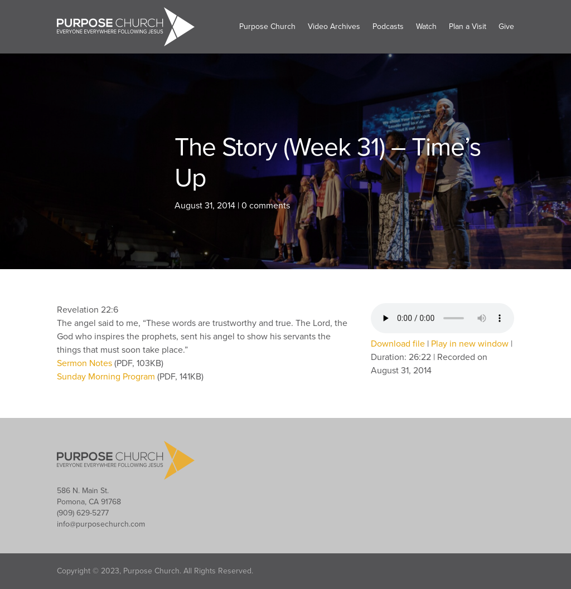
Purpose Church (267, 26)
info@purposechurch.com (101, 524)
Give (506, 26)
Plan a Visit (467, 26)
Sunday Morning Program (107, 376)
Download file (398, 343)
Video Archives (334, 26)
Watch (426, 26)
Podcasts (388, 26)
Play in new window (470, 343)
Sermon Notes (85, 363)
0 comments (265, 205)
